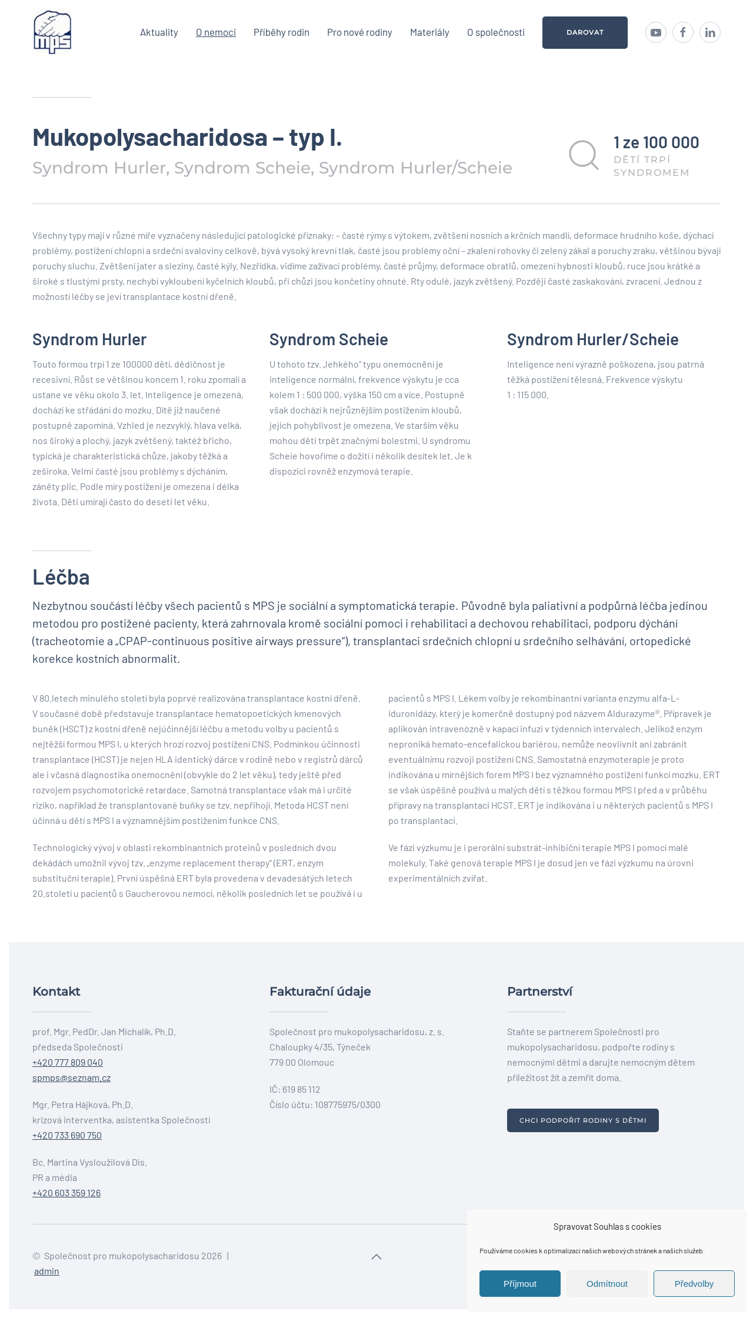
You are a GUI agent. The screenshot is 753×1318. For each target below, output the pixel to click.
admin (46, 1270)
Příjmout (520, 1284)
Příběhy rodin (281, 32)
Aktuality (159, 32)
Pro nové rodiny (359, 32)
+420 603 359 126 (66, 1192)
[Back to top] (376, 1257)
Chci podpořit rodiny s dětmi (583, 1120)
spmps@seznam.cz (71, 1077)
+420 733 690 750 (67, 1134)
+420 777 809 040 (67, 1061)
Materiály (429, 32)
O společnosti (496, 32)
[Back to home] (52, 32)
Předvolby (694, 1284)
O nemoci (216, 32)
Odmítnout (607, 1284)
